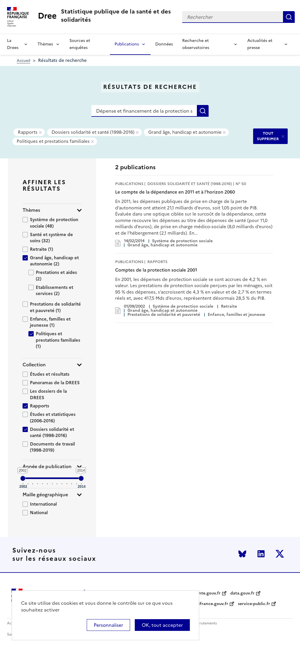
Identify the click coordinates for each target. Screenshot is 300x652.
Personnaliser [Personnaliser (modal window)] (108, 625)
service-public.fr (254, 604)
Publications (127, 44)
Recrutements (205, 623)
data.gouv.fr (242, 593)
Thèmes (45, 44)
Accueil (23, 60)
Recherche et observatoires (195, 44)
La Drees (12, 44)
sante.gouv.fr (208, 593)
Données (164, 44)
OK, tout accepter (162, 625)
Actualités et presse (259, 44)
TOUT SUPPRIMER (268, 136)
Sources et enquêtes (79, 44)
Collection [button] (34, 364)
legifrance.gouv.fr (210, 604)
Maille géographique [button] (45, 494)
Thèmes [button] (31, 210)
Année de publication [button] (47, 466)
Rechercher (289, 17)
